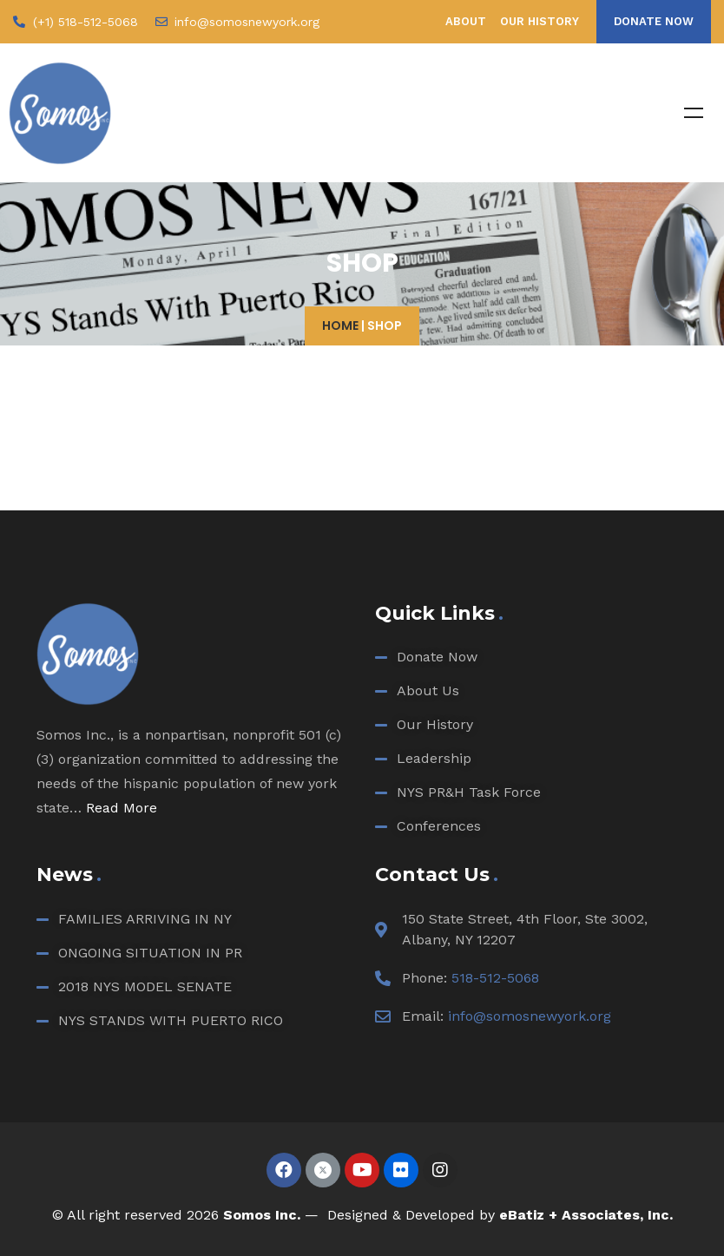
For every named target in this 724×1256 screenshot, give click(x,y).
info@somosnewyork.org (529, 1016)
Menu (693, 113)
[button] (653, 21)
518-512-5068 (495, 978)
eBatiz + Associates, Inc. (586, 1215)
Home (340, 325)
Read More (121, 807)
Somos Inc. (261, 1215)
